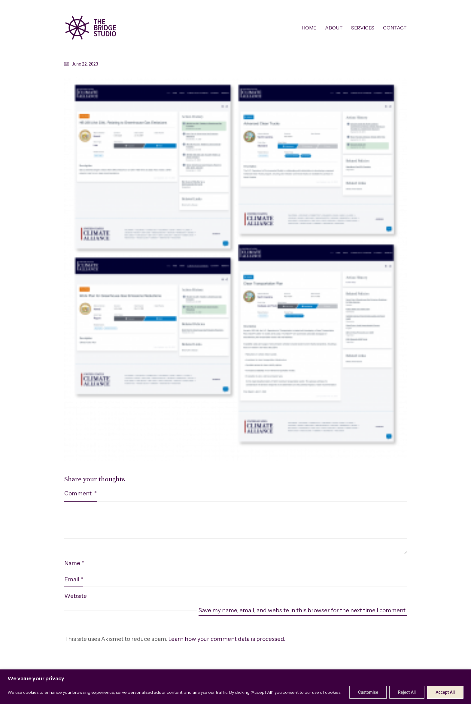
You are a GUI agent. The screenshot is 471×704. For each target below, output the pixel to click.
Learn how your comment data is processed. (226, 638)
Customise (368, 692)
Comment (80, 493)
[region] (235, 686)
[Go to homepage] (90, 27)
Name (74, 563)
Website (75, 595)
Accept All (445, 692)
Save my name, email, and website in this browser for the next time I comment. (303, 610)
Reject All (407, 692)
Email (73, 579)
